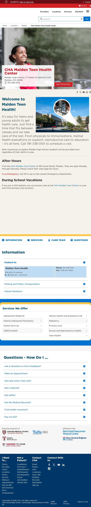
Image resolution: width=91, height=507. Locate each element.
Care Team (56, 240)
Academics (22, 464)
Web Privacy (66, 502)
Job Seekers (22, 480)
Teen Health (55, 335)
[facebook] (49, 465)
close (87, 2)
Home (4, 25)
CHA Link (36, 475)
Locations (14, 25)
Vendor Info (22, 482)
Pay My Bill (6, 485)
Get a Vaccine (27, 2)
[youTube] (59, 465)
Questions (79, 240)
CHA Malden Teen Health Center (43, 26)
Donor (20, 477)
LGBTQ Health (11, 330)
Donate (83, 6)
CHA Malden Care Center (23, 166)
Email (34, 464)
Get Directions (63, 84)
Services (35, 240)
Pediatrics (54, 321)
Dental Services (11, 325)
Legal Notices (53, 502)
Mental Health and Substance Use (65, 316)
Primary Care (55, 325)
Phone (35, 467)
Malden (24, 25)
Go (87, 19)
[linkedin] (63, 465)
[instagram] (49, 469)
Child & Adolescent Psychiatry (19, 321)
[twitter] (54, 465)
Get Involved (7, 488)
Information (12, 240)
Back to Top (83, 502)
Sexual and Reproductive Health (65, 330)
